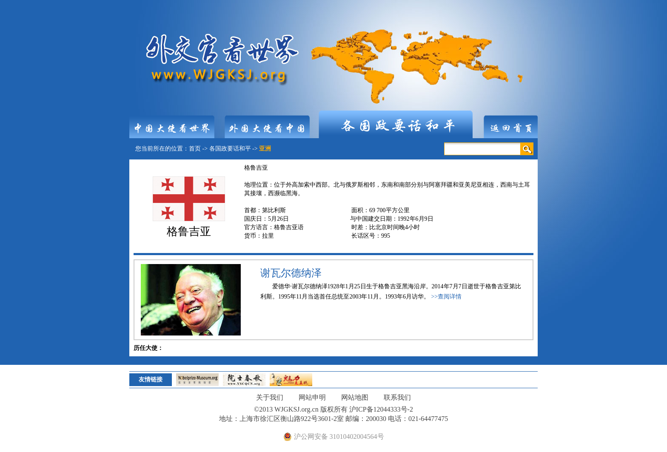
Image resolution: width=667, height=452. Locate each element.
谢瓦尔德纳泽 (291, 273)
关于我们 (269, 397)
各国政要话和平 (230, 148)
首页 (195, 148)
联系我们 (397, 397)
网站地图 (354, 397)
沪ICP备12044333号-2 (381, 409)
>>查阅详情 (446, 296)
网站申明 (312, 397)
